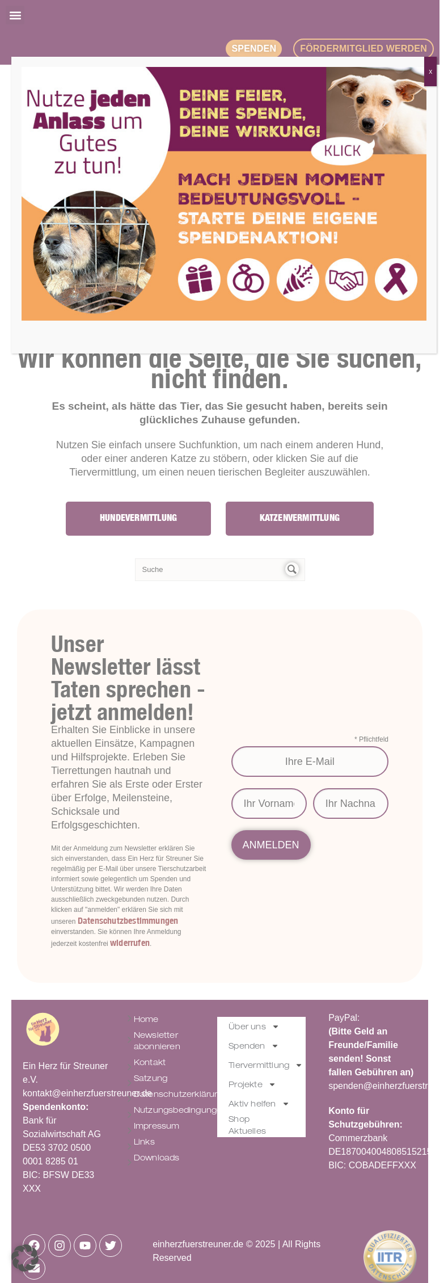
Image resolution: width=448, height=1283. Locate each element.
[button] (25, 1258)
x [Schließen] (430, 71)
